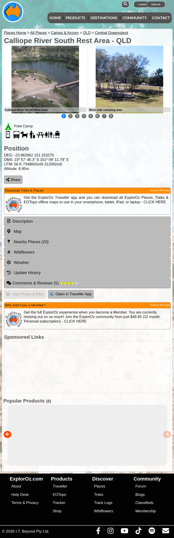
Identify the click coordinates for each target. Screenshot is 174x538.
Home (55, 18)
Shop (57, 511)
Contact (161, 18)
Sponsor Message (160, 190)
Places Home (15, 33)
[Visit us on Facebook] (98, 532)
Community (134, 18)
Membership (145, 511)
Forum (140, 486)
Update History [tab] (23, 272)
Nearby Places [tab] (27, 242)
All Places (38, 33)
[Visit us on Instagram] (110, 532)
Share (13, 180)
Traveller (60, 486)
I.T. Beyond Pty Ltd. (32, 531)
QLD (86, 33)
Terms (16, 503)
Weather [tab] (17, 262)
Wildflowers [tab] (20, 252)
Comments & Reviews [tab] (42, 283)
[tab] (87, 222)
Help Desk (20, 494)
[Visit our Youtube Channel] (124, 532)
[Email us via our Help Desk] (165, 532)
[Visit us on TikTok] (138, 532)
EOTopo (59, 494)
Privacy (32, 503)
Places (99, 486)
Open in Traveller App (70, 294)
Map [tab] (14, 231)
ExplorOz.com (26, 479)
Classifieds (144, 503)
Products (75, 18)
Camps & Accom (65, 33)
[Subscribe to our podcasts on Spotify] (152, 532)
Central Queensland (111, 33)
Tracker (59, 503)
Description (23, 221)
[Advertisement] (89, 367)
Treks (98, 494)
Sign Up (155, 4)
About (16, 486)
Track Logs (103, 503)
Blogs (140, 494)
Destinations (103, 18)
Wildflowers (103, 511)
